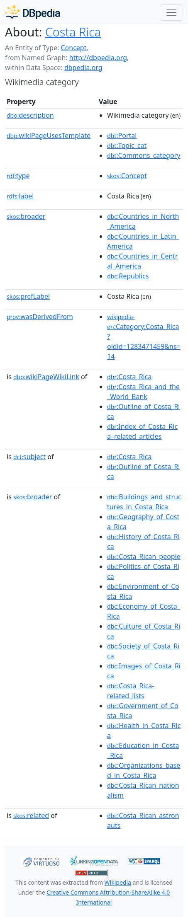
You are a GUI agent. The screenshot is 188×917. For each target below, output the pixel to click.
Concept (73, 47)
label (20, 196)
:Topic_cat (126, 145)
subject (29, 456)
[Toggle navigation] (171, 12)
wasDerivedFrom (40, 316)
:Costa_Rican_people (144, 556)
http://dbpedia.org (98, 57)
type (18, 175)
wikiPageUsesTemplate (48, 135)
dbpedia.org (83, 67)
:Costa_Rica (129, 376)
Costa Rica (73, 32)
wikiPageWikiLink (46, 376)
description (30, 115)
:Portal (122, 135)
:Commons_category (143, 155)
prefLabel (28, 296)
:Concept (127, 175)
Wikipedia (118, 882)
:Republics (128, 276)
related (31, 815)
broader (26, 216)
